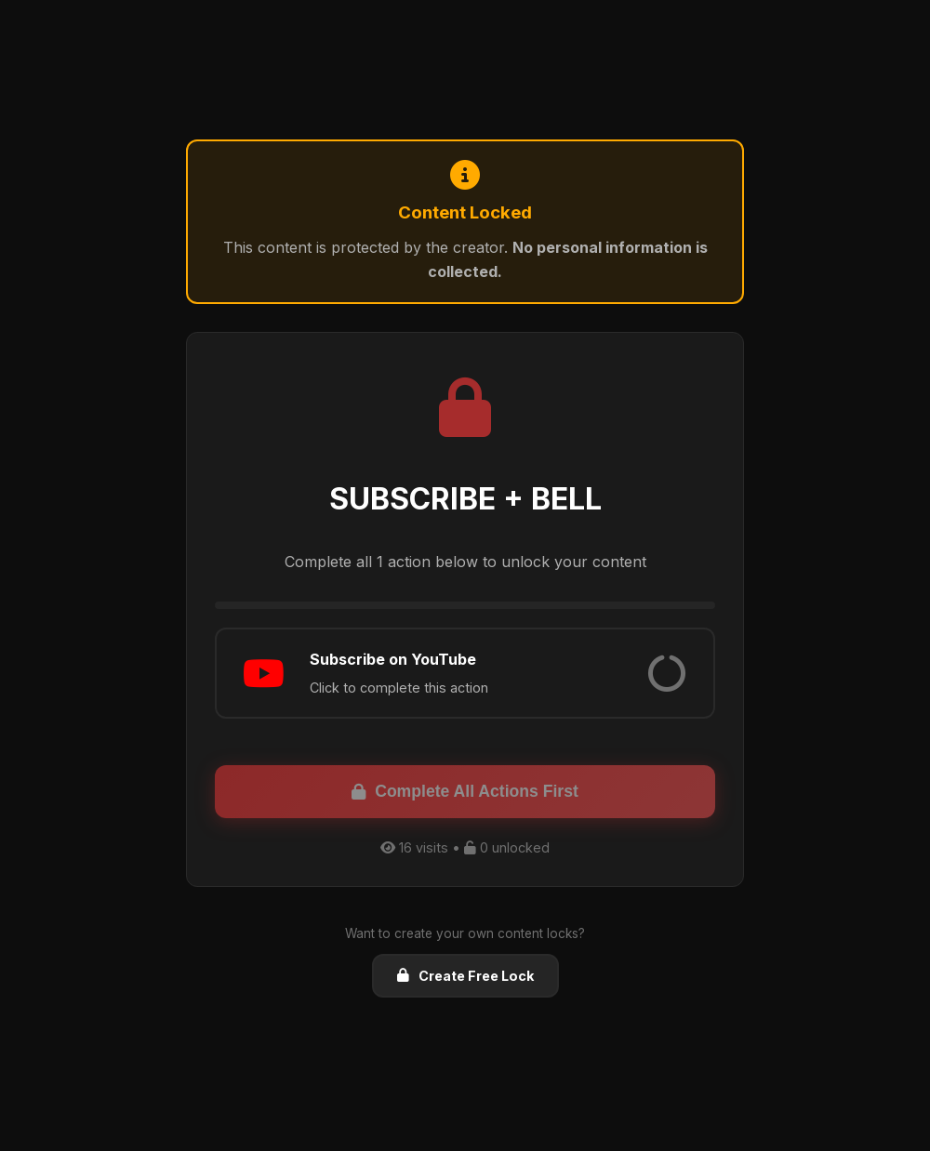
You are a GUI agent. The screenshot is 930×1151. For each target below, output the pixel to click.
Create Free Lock (465, 976)
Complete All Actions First (465, 791)
